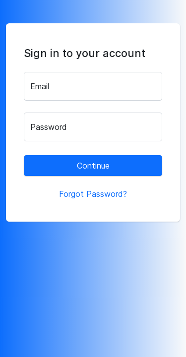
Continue (93, 166)
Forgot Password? (93, 194)
